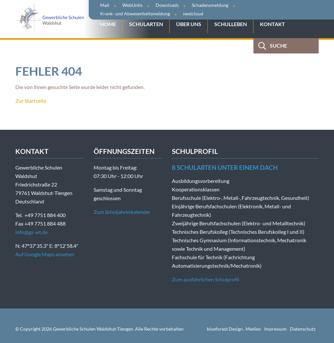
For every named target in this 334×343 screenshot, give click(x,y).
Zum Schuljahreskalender (122, 212)
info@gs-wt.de (31, 232)
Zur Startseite (30, 100)
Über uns (188, 24)
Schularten (146, 24)
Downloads (167, 5)
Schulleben (230, 24)
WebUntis (132, 5)
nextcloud (193, 13)
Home (108, 24)
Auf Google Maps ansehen (44, 254)
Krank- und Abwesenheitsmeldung (135, 13)
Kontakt (272, 24)
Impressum (275, 329)
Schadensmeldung (210, 5)
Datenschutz (302, 329)
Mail (104, 5)
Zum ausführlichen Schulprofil (205, 279)
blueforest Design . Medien (234, 329)
